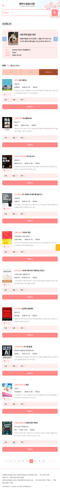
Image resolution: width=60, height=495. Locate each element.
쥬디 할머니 (23, 80)
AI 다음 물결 (28, 347)
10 (43, 461)
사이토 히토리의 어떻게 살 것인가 (33, 271)
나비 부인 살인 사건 (27, 34)
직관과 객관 (26, 232)
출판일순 (30, 72)
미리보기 (8, 94)
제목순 (11, 72)
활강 (27, 385)
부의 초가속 (30, 156)
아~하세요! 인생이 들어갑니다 (32, 194)
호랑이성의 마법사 (32, 423)
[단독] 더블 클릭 (27, 309)
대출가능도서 (48, 72)
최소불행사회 (27, 118)
